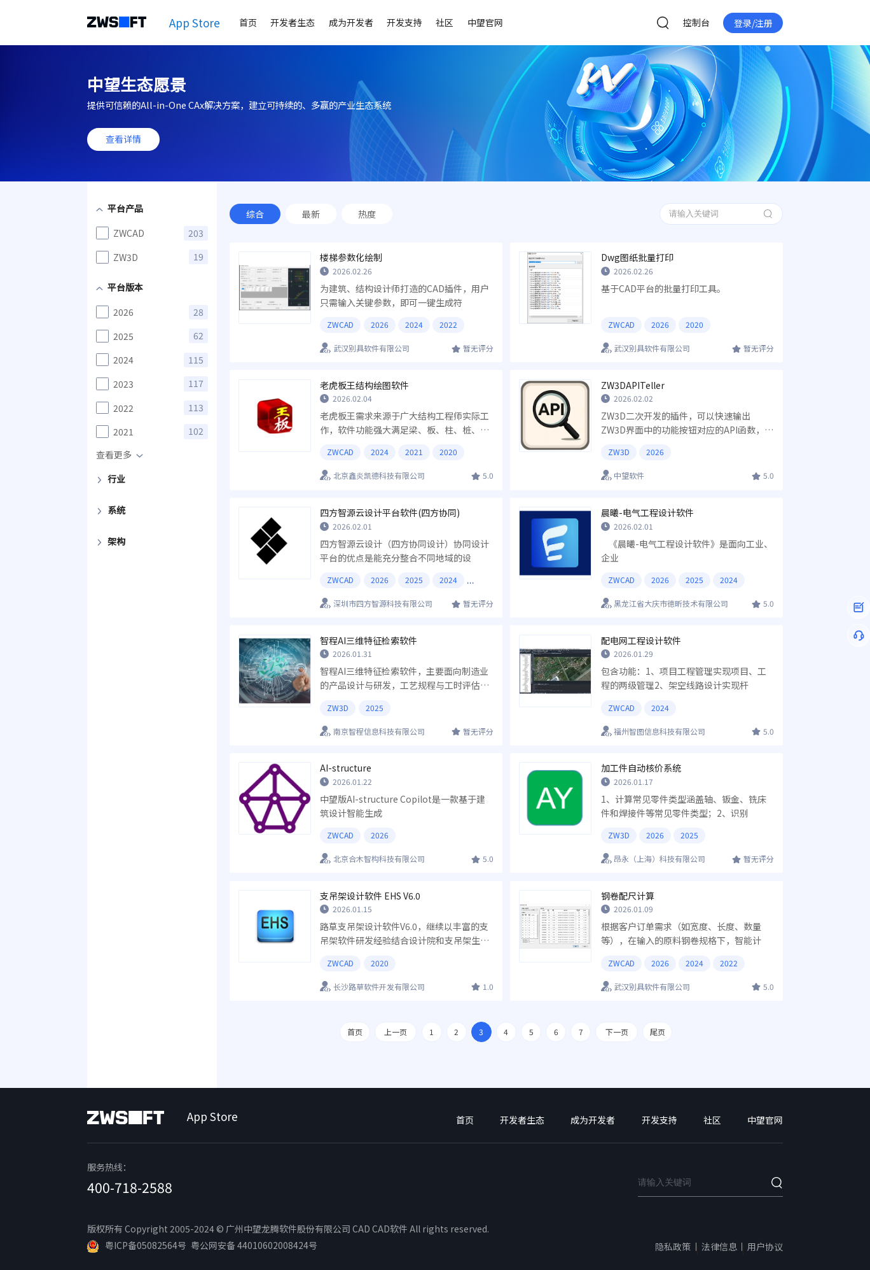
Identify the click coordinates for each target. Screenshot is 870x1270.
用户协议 (765, 1246)
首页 (248, 22)
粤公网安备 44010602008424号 (254, 1245)
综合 (255, 214)
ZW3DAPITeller (633, 385)
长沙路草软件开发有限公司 (379, 986)
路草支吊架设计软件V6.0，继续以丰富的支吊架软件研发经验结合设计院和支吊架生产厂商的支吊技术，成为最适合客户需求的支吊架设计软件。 (404, 934)
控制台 (696, 22)
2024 (414, 324)
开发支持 (404, 22)
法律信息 (719, 1246)
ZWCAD (340, 324)
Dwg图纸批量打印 (637, 257)
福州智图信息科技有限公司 (659, 731)
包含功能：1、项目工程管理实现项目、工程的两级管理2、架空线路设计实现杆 (683, 678)
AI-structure (345, 768)
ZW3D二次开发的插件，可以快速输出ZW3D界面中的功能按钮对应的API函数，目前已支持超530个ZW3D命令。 (687, 423)
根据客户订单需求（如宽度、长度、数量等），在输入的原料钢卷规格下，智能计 (681, 933)
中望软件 (629, 475)
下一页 (616, 1031)
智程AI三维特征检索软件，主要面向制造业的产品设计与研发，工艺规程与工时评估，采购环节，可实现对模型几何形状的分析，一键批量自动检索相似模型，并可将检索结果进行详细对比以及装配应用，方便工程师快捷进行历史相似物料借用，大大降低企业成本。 (404, 679)
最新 (311, 214)
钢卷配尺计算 (627, 896)
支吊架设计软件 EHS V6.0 (370, 896)
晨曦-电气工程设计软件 (647, 513)
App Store (194, 23)
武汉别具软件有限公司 (371, 347)
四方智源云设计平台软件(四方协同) (390, 513)
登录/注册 (753, 23)
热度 (367, 214)
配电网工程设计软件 (641, 641)
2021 (414, 451)
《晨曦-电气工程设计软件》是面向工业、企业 (687, 550)
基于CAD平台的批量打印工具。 (663, 288)
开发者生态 (292, 22)
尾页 (657, 1031)
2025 (414, 579)
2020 (694, 324)
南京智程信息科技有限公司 (379, 731)
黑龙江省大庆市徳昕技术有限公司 (671, 603)
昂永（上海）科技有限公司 (659, 858)
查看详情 (123, 138)
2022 (448, 324)
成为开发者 (351, 22)
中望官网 (485, 22)
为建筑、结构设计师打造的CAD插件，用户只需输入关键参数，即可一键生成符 (404, 295)
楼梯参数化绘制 (351, 257)
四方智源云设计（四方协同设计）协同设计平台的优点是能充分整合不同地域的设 (404, 550)
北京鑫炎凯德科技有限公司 (379, 475)
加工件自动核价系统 (641, 768)
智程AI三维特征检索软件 (368, 641)
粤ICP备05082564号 (136, 1246)
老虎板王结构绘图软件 (364, 385)
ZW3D (619, 451)
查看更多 (114, 454)
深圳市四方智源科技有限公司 (382, 603)
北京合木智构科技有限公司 (379, 858)
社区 (444, 22)
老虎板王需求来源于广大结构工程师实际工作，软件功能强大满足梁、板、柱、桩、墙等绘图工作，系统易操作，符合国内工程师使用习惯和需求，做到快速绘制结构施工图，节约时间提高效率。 (404, 423)
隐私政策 (673, 1246)
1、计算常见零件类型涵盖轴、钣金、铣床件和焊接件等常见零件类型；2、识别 (683, 806)
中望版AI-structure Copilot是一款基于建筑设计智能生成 (402, 806)
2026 (380, 324)
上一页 (395, 1031)
